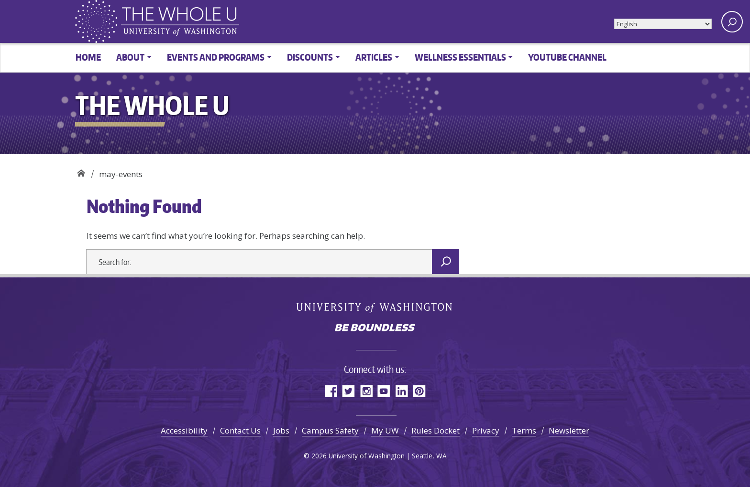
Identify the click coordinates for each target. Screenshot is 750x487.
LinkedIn (401, 390)
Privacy (485, 430)
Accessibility (184, 430)
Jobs (281, 430)
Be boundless (375, 328)
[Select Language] (663, 24)
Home (88, 57)
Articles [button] (373, 57)
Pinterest (419, 390)
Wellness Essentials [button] (460, 57)
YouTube (383, 390)
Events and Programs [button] (216, 57)
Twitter (348, 390)
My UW (385, 430)
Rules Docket (435, 430)
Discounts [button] (310, 57)
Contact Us (240, 430)
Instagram (366, 390)
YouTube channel (567, 57)
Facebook (330, 390)
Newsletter (569, 430)
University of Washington (375, 307)
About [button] (130, 57)
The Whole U (81, 170)
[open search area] (732, 21)
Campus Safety (330, 430)
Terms (524, 430)
